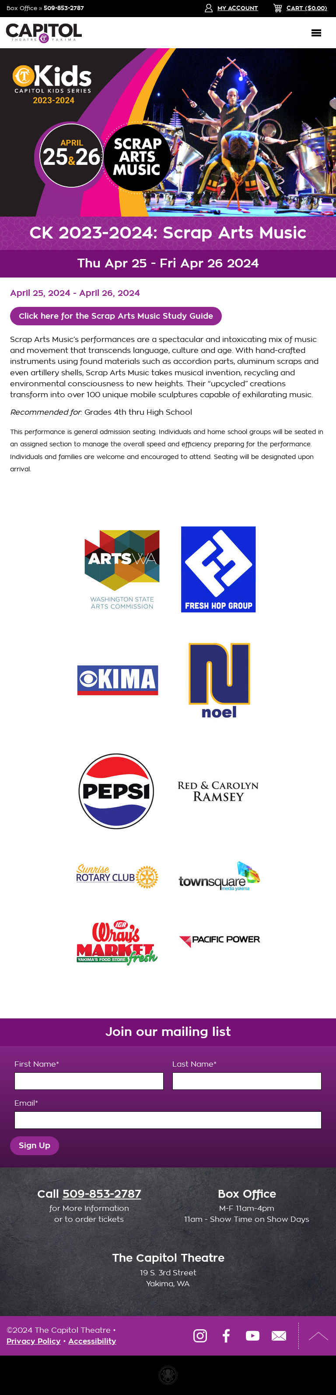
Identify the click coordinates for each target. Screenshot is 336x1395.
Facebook (226, 1336)
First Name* (89, 1075)
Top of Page (318, 1336)
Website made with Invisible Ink (168, 1375)
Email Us (279, 1336)
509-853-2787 (64, 8)
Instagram (200, 1336)
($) (307, 8)
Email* (168, 1114)
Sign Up (34, 1145)
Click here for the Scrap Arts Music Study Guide (116, 316)
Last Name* (247, 1075)
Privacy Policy (34, 1341)
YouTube (252, 1336)
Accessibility (92, 1341)
